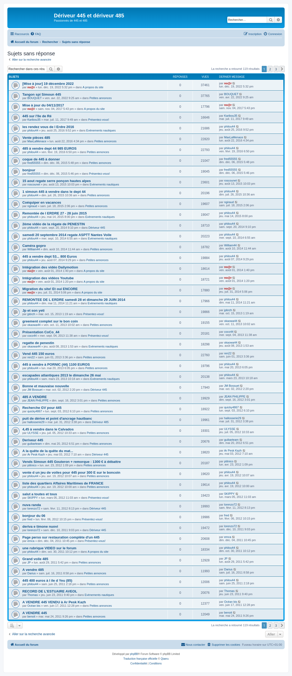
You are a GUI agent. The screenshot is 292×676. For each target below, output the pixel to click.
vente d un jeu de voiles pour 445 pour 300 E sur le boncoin (71, 472)
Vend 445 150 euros (38, 354)
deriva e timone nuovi (40, 526)
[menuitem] (35, 34)
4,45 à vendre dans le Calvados (48, 429)
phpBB (134, 654)
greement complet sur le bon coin (50, 321)
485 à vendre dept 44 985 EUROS (49, 148)
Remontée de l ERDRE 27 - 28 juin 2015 (54, 213)
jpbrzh (31, 314)
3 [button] (276, 69)
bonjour (28, 170)
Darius (31, 573)
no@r (31, 87)
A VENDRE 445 (34, 613)
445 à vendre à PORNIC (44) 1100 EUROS (56, 364)
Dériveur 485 (100, 422)
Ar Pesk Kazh (36, 454)
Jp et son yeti (33, 310)
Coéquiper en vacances (41, 202)
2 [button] (270, 69)
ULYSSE (33, 432)
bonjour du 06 (33, 516)
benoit (31, 616)
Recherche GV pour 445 (42, 408)
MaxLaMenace (36, 141)
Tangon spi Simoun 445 (41, 94)
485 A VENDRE (34, 397)
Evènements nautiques (101, 130)
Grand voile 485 (35, 559)
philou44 (32, 130)
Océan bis (34, 605)
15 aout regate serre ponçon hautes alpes (56, 181)
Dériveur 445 (96, 227)
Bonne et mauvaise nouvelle (45, 386)
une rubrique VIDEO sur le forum (49, 548)
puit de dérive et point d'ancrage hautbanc (57, 418)
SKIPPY (32, 497)
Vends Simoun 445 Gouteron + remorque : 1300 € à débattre (71, 462)
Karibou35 (34, 119)
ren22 (31, 357)
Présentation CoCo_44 (40, 332)
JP (29, 562)
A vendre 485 (33, 570)
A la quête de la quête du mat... (47, 451)
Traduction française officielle (140, 658)
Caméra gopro (34, 246)
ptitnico (32, 465)
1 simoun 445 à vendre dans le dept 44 (53, 192)
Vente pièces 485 (36, 138)
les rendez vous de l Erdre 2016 (48, 127)
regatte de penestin (38, 343)
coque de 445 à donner (41, 159)
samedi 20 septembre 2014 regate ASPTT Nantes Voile (67, 235)
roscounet (33, 184)
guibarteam (34, 443)
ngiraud (32, 206)
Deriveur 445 (32, 440)
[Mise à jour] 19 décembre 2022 (48, 84)
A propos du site (93, 87)
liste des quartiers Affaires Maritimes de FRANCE (62, 483)
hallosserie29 (35, 422)
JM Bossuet (34, 389)
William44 (33, 249)
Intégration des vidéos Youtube (48, 278)
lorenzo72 (33, 508)
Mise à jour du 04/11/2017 (43, 105)
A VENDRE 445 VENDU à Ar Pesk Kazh (54, 602)
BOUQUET (34, 98)
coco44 (32, 335)
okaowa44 (34, 324)
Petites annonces (100, 98)
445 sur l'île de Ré (37, 116)
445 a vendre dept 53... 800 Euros (49, 256)
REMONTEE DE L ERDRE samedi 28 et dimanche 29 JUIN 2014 (73, 300)
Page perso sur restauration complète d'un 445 (60, 537)
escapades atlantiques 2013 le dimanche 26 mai (61, 375)
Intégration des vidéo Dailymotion (50, 267)
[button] (282, 69)
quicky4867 (34, 411)
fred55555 (34, 162)
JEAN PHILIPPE (38, 400)
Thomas (32, 594)
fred (29, 519)
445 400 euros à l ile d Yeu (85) (47, 580)
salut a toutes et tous (39, 494)
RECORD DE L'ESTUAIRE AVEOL (49, 591)
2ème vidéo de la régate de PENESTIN (53, 224)
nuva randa (31, 505)
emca (30, 540)
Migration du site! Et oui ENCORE (50, 289)
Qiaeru (165, 658)
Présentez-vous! (98, 119)
